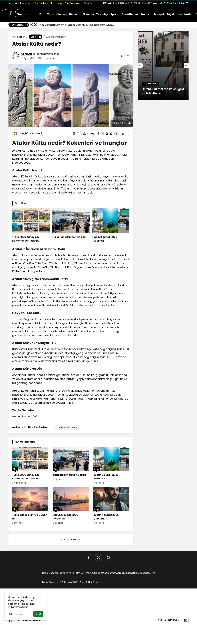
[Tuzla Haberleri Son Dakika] (71, 225)
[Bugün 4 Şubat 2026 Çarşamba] (111, 506)
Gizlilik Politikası (15, 614)
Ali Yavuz (26, 54)
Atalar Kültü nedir (24, 151)
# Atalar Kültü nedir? (67, 427)
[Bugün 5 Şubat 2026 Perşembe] (71, 506)
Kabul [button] (38, 614)
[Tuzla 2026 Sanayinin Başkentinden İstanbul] (31, 225)
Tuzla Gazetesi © (51, 582)
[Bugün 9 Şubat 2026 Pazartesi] (110, 225)
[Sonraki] (35, 25)
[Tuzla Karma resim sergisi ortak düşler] (163, 65)
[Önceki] (32, 25)
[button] (168, 620)
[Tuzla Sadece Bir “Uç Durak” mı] (30, 506)
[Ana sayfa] (39, 14)
